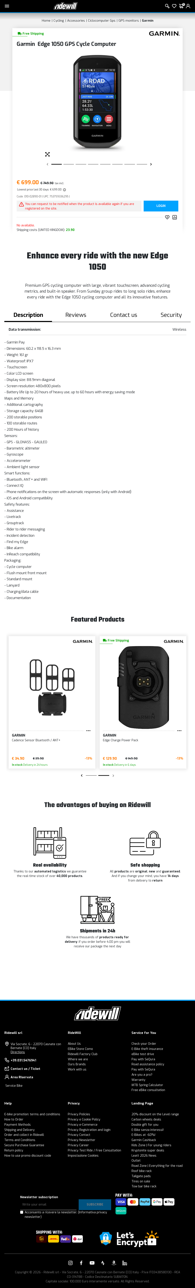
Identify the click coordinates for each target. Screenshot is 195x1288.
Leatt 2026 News (144, 1156)
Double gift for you (145, 1125)
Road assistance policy (148, 1064)
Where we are (78, 1059)
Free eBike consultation (148, 1090)
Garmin (147, 20)
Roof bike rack (142, 1171)
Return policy (13, 1150)
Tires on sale (141, 1181)
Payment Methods (17, 1125)
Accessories (76, 20)
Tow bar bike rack (144, 1186)
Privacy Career (78, 1145)
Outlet (136, 1161)
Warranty (138, 1080)
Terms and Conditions (19, 1140)
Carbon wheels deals (146, 1119)
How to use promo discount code (27, 1156)
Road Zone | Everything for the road (157, 1166)
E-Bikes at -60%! (143, 1135)
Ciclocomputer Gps (101, 20)
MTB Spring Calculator (147, 1085)
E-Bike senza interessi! (148, 1130)
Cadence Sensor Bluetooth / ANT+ (36, 740)
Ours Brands (77, 1064)
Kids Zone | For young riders (151, 1145)
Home (46, 20)
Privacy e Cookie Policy (84, 1119)
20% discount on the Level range (155, 1114)
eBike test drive (143, 1054)
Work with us (77, 1069)
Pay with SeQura (143, 1059)
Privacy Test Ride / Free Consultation (94, 1150)
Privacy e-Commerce (83, 1125)
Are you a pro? (142, 1075)
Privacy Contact (79, 1135)
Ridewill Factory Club (83, 1054)
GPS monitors (129, 20)
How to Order (13, 1119)
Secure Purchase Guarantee (24, 1145)
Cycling (59, 20)
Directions (18, 1052)
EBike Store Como (80, 1049)
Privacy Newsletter (81, 1140)
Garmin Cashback (144, 1140)
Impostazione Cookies (83, 1156)
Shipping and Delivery (19, 1130)
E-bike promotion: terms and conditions (32, 1114)
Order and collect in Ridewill (24, 1135)
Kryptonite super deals (148, 1150)
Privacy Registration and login (89, 1130)
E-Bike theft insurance (147, 1049)
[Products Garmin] (163, 33)
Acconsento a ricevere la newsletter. (66, 1214)
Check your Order (144, 1044)
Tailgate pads (141, 1176)
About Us (74, 1044)
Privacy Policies (79, 1114)
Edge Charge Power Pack (120, 740)
